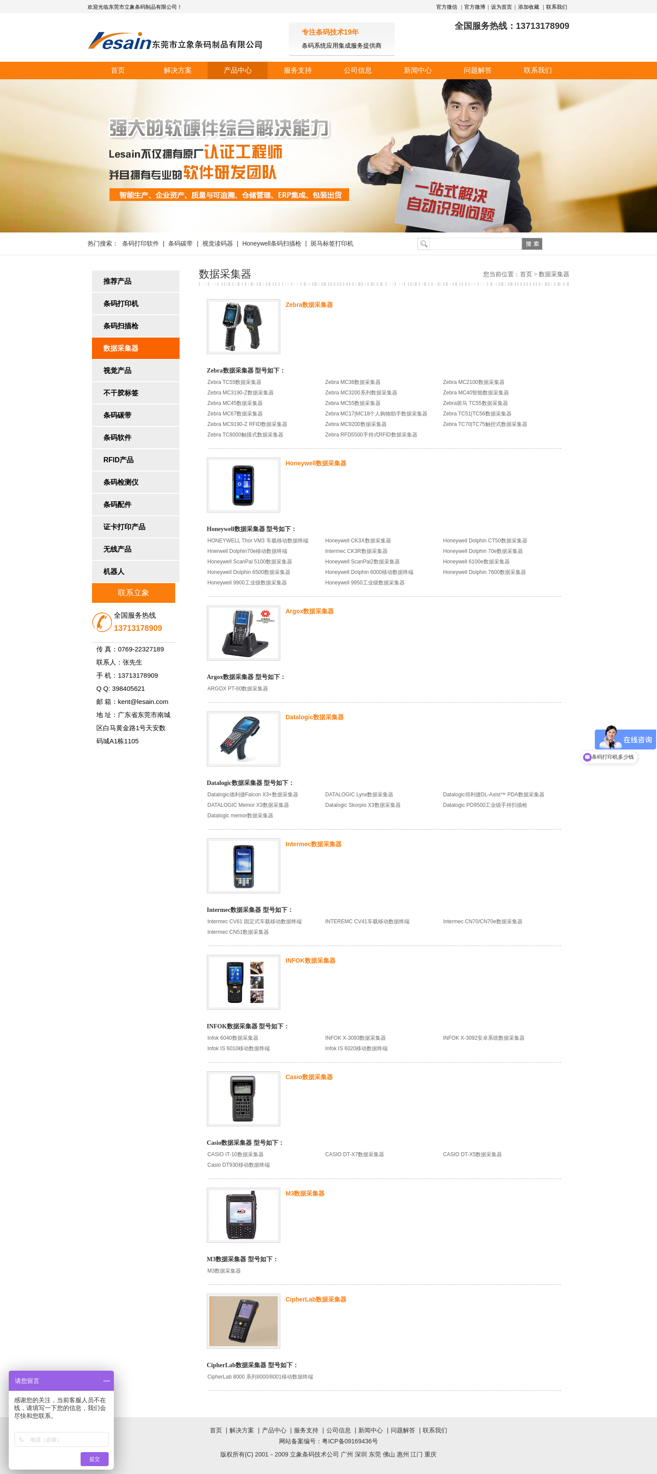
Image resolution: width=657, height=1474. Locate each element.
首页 (118, 70)
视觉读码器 (217, 243)
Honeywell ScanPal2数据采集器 (362, 562)
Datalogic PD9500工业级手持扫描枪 (485, 805)
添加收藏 (528, 7)
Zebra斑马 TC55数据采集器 (475, 403)
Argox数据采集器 (310, 611)
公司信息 (358, 70)
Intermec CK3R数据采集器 (356, 551)
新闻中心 (418, 70)
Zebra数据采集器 (309, 304)
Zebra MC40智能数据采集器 (476, 393)
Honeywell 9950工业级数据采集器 (365, 583)
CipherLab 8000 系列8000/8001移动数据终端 (260, 1377)
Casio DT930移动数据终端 (239, 1165)
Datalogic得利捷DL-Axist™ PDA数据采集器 (493, 795)
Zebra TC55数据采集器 (235, 382)
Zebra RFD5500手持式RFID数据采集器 (371, 435)
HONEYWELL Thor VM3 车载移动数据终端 (258, 541)
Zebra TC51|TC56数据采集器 (477, 414)
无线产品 (117, 549)
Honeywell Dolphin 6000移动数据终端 (369, 572)
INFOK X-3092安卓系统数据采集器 (484, 1038)
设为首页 (501, 7)
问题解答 (478, 70)
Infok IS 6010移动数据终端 (239, 1048)
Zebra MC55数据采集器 (353, 403)
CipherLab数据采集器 (316, 1299)
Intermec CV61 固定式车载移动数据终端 (255, 921)
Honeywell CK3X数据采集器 (358, 541)
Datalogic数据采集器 (315, 717)
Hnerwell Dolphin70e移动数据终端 (248, 551)
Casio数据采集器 (309, 1076)
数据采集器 (120, 348)
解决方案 (178, 70)
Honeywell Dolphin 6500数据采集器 (249, 572)
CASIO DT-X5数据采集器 (472, 1154)
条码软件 (117, 437)
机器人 (113, 571)
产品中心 (238, 70)
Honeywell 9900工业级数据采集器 (247, 583)
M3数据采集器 (305, 1193)
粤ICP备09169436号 (350, 1441)
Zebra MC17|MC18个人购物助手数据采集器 (376, 414)
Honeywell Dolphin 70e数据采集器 (483, 551)
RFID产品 (118, 460)
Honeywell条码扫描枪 (271, 243)
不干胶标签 (120, 393)
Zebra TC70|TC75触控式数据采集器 (485, 424)
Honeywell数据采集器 (316, 463)
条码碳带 (180, 243)
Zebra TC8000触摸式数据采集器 (245, 435)
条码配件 (117, 504)
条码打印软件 (140, 243)
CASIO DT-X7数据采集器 (355, 1154)
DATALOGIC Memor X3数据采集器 (248, 805)
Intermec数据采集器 (314, 844)
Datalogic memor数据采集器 (241, 816)
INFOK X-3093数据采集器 (355, 1038)
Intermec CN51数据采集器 (238, 932)
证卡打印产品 (124, 527)
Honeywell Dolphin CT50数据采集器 (485, 541)
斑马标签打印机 (332, 243)
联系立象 (133, 592)
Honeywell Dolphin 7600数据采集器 (484, 572)
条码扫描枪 (120, 326)
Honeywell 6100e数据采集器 (476, 562)
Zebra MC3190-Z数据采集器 (241, 393)
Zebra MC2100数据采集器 (474, 382)
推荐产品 (117, 281)
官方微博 (474, 7)
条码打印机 (120, 303)
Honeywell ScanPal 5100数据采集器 (250, 562)
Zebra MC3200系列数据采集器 (361, 393)
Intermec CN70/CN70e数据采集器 (483, 921)
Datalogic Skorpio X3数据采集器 (363, 805)
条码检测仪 (120, 482)
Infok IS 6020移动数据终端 (356, 1048)
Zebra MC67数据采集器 (235, 414)
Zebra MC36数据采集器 (353, 382)
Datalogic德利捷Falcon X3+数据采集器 (253, 795)
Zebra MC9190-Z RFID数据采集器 (248, 424)
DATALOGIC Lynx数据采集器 (359, 795)
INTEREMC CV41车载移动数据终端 (367, 921)
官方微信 (447, 7)
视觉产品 (117, 370)
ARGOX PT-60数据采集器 (238, 689)
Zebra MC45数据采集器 (235, 403)
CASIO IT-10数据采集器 (236, 1154)
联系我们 (556, 7)
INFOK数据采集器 (311, 960)
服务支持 (298, 70)
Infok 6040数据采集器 (233, 1038)
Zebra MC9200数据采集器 (356, 424)
